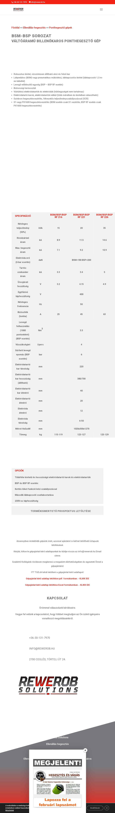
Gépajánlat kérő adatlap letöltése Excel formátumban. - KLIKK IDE (57, 585)
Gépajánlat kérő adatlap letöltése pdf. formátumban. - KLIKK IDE (57, 578)
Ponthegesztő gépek (60, 27)
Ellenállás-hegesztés (34, 27)
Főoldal (16, 27)
